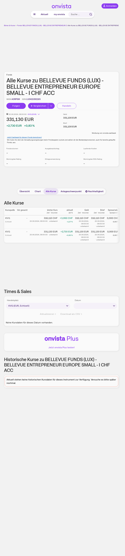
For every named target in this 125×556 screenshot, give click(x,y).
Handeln (66, 105)
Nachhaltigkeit (94, 191)
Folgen (16, 105)
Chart (38, 191)
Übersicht (25, 191)
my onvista (59, 14)
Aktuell (44, 14)
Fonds (19, 25)
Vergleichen (38, 105)
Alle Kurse (51, 191)
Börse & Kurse (9, 25)
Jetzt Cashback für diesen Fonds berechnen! (24, 137)
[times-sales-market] (38, 306)
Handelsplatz (13, 300)
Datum (78, 300)
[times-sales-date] (95, 306)
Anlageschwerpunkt (71, 191)
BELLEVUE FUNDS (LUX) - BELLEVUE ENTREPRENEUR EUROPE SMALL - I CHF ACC (55, 25)
